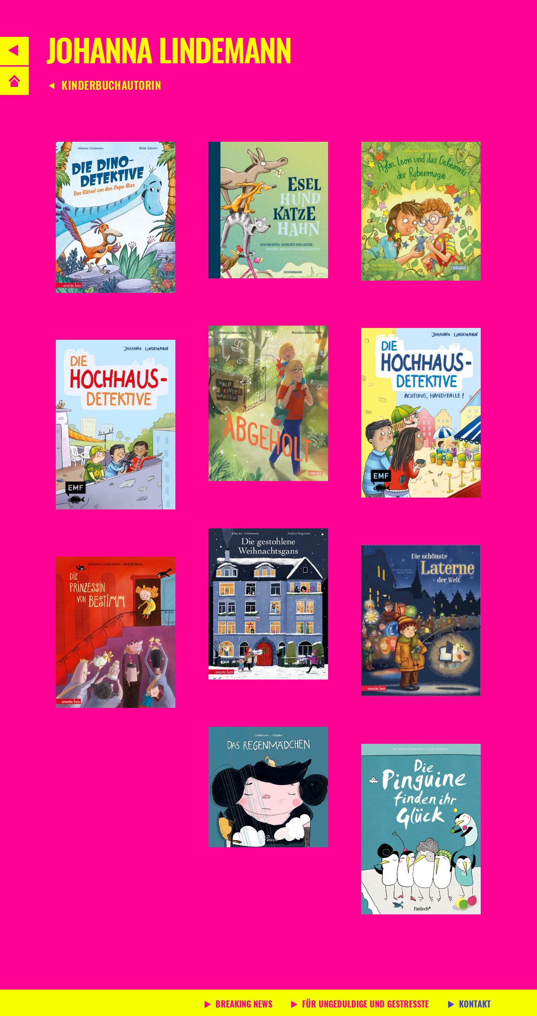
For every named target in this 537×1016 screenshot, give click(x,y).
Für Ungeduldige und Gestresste (365, 1004)
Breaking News (244, 1004)
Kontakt (475, 1004)
